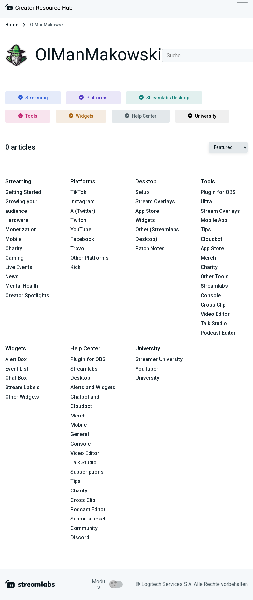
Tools (27, 116)
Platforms (93, 97)
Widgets (81, 116)
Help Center (141, 116)
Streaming (33, 97)
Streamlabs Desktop (164, 97)
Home (11, 24)
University (202, 116)
